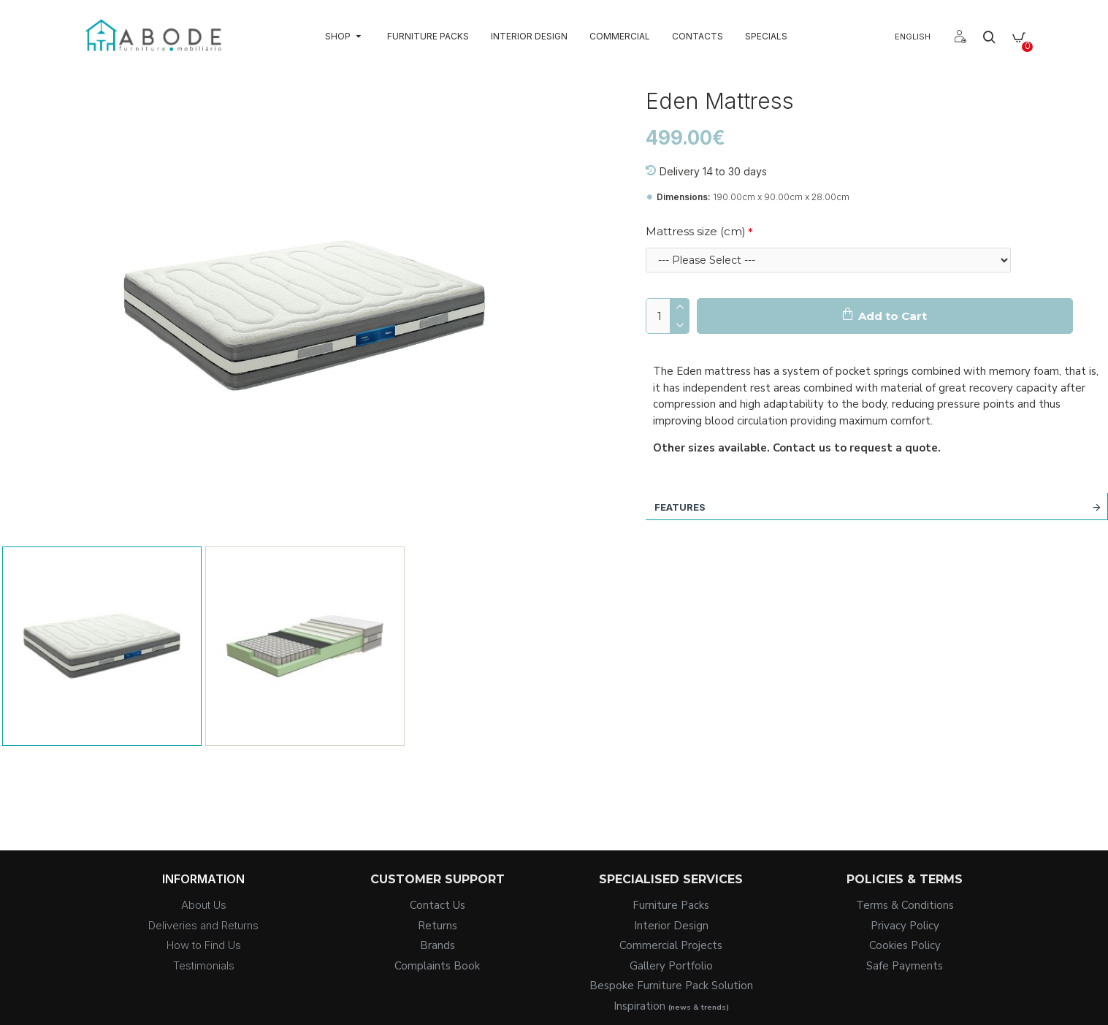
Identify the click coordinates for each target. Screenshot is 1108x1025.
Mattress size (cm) (696, 231)
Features (680, 507)
